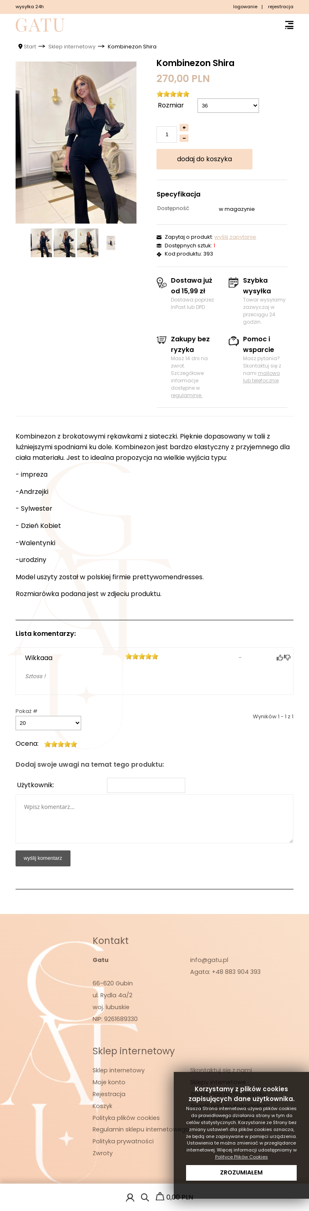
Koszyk (102, 1106)
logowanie (245, 6)
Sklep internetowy (119, 1070)
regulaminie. (186, 395)
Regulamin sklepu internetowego (141, 1129)
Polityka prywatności (123, 1141)
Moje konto (109, 1082)
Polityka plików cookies (126, 1118)
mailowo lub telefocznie (261, 377)
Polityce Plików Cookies (241, 1157)
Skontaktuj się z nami (221, 1070)
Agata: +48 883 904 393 (225, 972)
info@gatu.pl (209, 960)
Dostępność (173, 208)
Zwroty (103, 1153)
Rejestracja (109, 1094)
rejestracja (280, 6)
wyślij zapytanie (235, 237)
